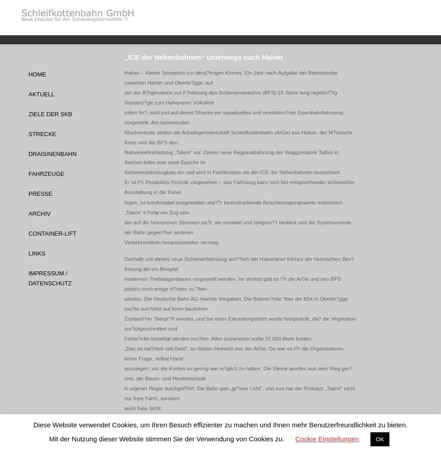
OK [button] (380, 439)
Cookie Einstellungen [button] (327, 439)
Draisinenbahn (52, 154)
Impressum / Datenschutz (49, 278)
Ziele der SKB (50, 114)
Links (36, 253)
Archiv (39, 213)
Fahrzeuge (46, 173)
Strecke (42, 134)
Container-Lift (52, 233)
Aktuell (41, 94)
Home (37, 74)
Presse (40, 193)
